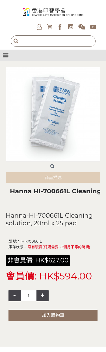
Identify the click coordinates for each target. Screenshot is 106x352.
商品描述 (53, 177)
